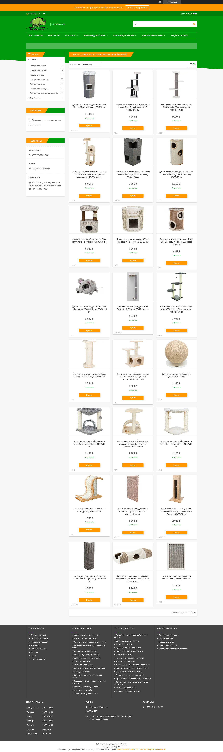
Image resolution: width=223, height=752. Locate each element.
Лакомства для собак (83, 665)
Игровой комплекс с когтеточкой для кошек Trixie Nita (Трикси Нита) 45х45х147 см (133, 107)
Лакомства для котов (126, 661)
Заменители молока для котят (129, 651)
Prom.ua (124, 744)
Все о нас (70, 35)
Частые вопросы (38, 659)
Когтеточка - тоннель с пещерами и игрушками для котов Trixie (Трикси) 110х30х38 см (132, 579)
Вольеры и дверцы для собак (86, 655)
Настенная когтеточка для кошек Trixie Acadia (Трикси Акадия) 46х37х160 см (176, 107)
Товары (33, 59)
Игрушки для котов (124, 655)
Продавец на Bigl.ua (111, 747)
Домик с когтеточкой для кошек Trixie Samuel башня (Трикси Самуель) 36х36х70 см (176, 174)
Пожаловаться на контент (127, 749)
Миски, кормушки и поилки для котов (132, 668)
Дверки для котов (124, 644)
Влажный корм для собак (85, 651)
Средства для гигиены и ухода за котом (133, 678)
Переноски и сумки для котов (129, 672)
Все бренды (35, 98)
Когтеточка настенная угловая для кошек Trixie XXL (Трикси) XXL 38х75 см (89, 579)
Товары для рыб (37, 75)
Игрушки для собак (82, 661)
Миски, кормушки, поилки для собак (89, 668)
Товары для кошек (123, 35)
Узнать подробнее (137, 7)
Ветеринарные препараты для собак (90, 642)
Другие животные (152, 35)
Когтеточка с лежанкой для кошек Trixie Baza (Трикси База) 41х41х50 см (89, 444)
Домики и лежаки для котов (128, 648)
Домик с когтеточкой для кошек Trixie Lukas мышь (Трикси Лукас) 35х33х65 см (89, 309)
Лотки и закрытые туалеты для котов (133, 665)
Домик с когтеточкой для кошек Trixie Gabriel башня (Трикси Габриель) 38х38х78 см (133, 174)
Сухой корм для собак (83, 690)
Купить (89, 126)
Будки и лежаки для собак (85, 638)
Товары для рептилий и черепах (44, 93)
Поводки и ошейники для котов (130, 675)
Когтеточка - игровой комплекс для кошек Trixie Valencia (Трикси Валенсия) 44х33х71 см (133, 376)
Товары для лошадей (39, 89)
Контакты (53, 35)
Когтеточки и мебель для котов (130, 658)
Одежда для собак (82, 672)
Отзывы (34, 652)
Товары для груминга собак (86, 694)
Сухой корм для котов (126, 688)
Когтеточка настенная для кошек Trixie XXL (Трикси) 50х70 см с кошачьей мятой (133, 511)
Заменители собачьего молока (87, 658)
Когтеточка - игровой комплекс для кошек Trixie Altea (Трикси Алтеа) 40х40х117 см (176, 309)
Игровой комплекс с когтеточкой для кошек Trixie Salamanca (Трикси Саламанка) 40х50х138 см (89, 174)
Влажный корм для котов (127, 641)
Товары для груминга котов (128, 691)
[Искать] (194, 24)
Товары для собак (94, 35)
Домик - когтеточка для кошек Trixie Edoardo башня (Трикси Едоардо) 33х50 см (176, 242)
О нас (33, 656)
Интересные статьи (39, 642)
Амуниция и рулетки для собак (87, 635)
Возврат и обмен (38, 635)
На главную (36, 35)
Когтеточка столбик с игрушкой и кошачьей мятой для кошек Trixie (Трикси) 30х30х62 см (176, 511)
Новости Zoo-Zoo (38, 649)
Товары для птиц (37, 84)
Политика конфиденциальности (152, 749)
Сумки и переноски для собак (86, 687)
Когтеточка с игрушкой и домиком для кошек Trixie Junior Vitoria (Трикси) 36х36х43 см (132, 444)
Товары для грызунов (39, 79)
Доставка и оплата (39, 638)
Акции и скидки (179, 35)
